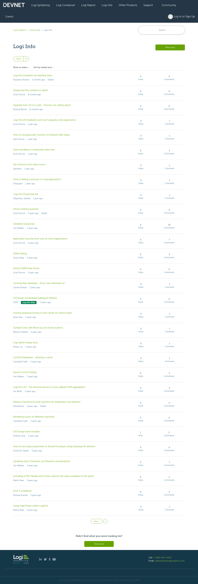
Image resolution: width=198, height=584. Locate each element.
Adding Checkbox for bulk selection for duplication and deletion (46, 402)
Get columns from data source (29, 164)
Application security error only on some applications (40, 238)
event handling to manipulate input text (34, 149)
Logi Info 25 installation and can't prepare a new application (44, 120)
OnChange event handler (26, 431)
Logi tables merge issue (25, 342)
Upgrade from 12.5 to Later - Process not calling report (42, 105)
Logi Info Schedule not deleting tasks (32, 75)
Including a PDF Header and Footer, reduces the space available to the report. (54, 476)
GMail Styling (20, 253)
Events (9, 16)
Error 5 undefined (22, 491)
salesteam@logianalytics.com (170, 560)
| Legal (115, 580)
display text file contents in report (30, 90)
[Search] (161, 30)
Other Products (128, 5)
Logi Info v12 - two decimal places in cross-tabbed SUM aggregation (49, 387)
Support (148, 5)
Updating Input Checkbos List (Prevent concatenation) (41, 461)
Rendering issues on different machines (33, 416)
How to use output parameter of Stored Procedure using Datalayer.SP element (54, 446)
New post (170, 47)
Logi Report (88, 5)
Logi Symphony (40, 5)
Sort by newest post (44, 67)
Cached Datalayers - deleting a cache (33, 357)
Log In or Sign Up (181, 16)
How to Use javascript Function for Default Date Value (41, 134)
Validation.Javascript (24, 223)
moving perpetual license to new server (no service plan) (42, 312)
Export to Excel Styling (25, 372)
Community (169, 5)
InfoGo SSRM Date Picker (26, 268)
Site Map (135, 580)
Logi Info (107, 5)
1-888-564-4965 (163, 557)
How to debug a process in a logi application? (37, 179)
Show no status (21, 67)
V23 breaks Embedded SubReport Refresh (35, 298)
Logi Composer (65, 5)
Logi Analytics (19, 30)
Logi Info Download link (25, 194)
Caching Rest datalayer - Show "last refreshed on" (39, 283)
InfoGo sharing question (26, 209)
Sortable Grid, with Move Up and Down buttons (38, 327)
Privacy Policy (125, 580)
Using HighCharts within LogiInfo (30, 505)
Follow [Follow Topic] (18, 59)
